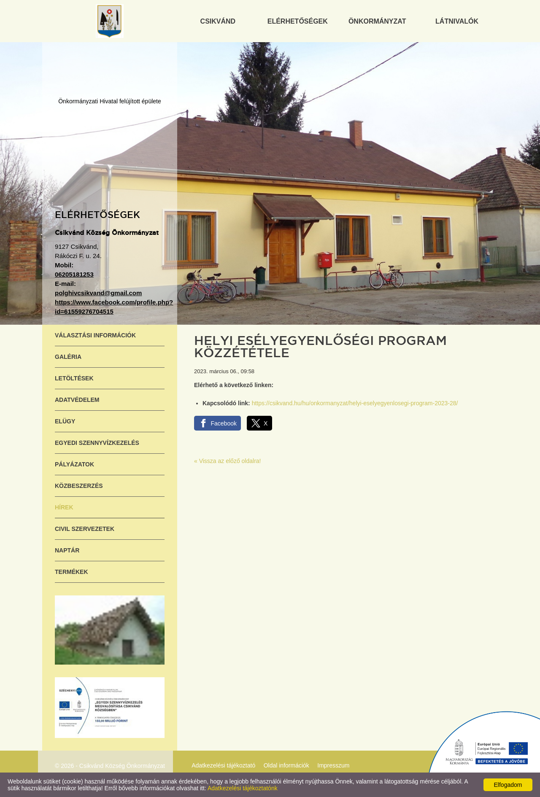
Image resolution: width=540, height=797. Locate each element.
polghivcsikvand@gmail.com (98, 292)
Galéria (68, 356)
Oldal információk (286, 765)
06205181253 (74, 274)
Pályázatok (74, 464)
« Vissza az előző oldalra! (227, 461)
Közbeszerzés (79, 485)
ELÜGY (65, 421)
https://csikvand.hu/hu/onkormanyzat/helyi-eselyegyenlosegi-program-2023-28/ (355, 403)
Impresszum (333, 765)
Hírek (64, 507)
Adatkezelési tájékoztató (223, 765)
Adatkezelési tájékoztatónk (243, 788)
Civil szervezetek (84, 528)
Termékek (71, 571)
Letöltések (74, 378)
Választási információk (95, 335)
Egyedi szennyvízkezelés (97, 442)
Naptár (67, 550)
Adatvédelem (77, 399)
